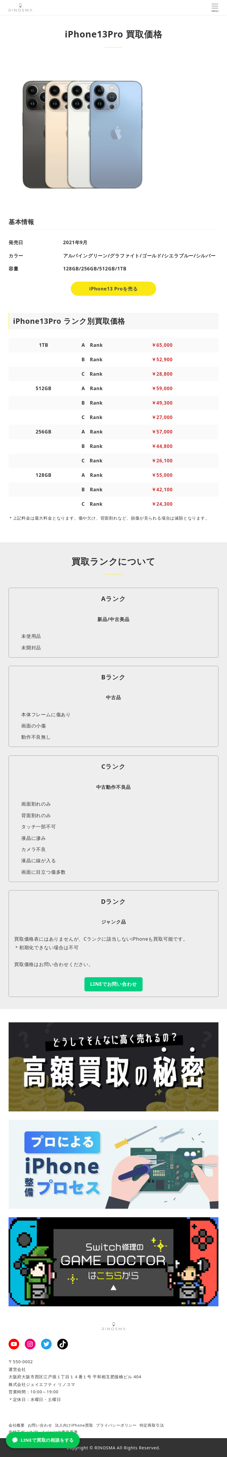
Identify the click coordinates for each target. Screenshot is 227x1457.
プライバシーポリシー (116, 1425)
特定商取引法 (152, 1425)
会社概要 (17, 1425)
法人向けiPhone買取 (74, 1425)
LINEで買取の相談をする (43, 1440)
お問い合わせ (40, 1425)
